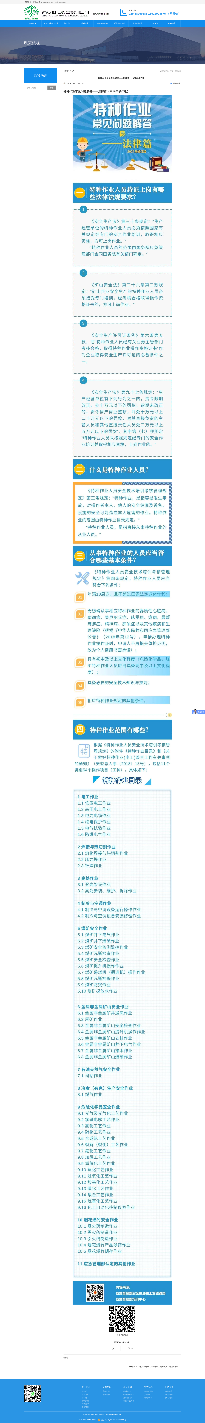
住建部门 (148, 1398)
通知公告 (106, 1391)
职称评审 (172, 23)
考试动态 (106, 1395)
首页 (171, 71)
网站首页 (32, 23)
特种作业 (85, 23)
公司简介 (85, 1391)
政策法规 (178, 71)
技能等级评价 (119, 23)
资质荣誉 (85, 1407)
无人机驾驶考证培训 (50, 23)
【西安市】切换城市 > (33, 2)
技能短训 (154, 23)
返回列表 (176, 83)
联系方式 (85, 1395)
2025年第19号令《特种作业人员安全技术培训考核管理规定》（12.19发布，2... (154, 1367)
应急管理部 (148, 1391)
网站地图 (169, 1398)
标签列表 (169, 1395)
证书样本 (85, 1398)
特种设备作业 (102, 23)
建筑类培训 (137, 23)
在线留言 (169, 1391)
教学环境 (85, 1404)
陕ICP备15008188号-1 (88, 1419)
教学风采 (85, 1401)
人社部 (147, 1395)
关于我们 (67, 23)
